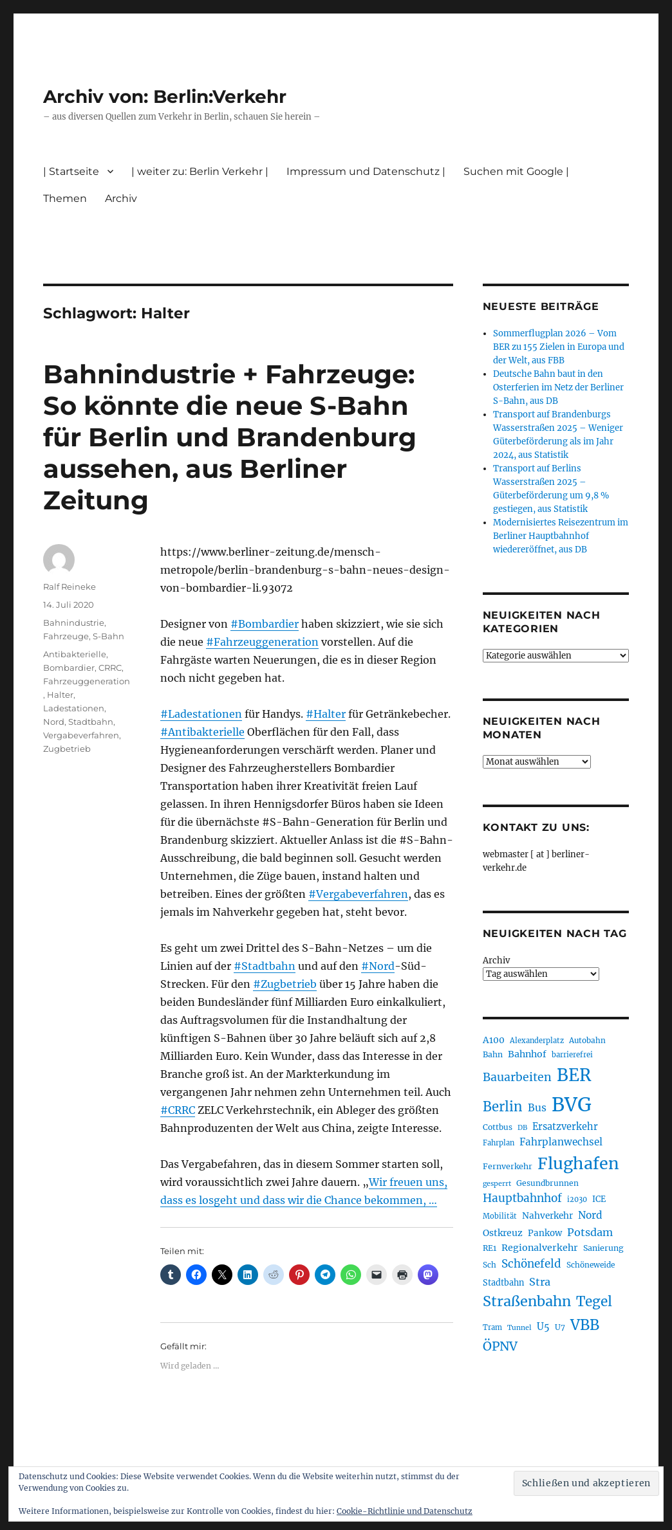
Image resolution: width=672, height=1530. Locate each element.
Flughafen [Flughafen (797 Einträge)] (578, 1163)
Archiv (121, 198)
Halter (60, 694)
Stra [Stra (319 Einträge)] (539, 1281)
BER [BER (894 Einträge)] (574, 1075)
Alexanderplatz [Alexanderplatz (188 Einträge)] (537, 1040)
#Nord (378, 966)
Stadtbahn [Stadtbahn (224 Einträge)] (503, 1283)
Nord (53, 721)
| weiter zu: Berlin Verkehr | (199, 171)
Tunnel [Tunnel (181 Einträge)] (519, 1328)
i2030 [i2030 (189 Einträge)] (577, 1199)
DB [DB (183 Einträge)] (522, 1128)
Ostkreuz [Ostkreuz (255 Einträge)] (503, 1233)
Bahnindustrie (73, 622)
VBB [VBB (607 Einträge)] (584, 1325)
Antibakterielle (74, 654)
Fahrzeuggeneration (86, 681)
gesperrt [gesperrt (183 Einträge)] (497, 1183)
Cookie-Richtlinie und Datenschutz (404, 1511)
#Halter (326, 713)
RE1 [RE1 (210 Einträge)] (489, 1248)
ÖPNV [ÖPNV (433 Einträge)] (500, 1346)
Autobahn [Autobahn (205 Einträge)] (587, 1040)
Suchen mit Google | (516, 171)
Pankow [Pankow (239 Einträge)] (545, 1233)
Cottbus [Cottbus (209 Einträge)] (497, 1127)
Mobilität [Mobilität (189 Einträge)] (500, 1216)
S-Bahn (108, 636)
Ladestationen (73, 708)
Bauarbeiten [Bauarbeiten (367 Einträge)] (517, 1077)
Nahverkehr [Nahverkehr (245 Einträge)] (547, 1215)
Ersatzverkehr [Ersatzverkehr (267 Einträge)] (565, 1127)
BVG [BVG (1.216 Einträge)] (572, 1104)
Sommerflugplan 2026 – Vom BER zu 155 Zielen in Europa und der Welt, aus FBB (558, 347)
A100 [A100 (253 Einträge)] (494, 1040)
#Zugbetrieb (285, 984)
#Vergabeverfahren (358, 894)
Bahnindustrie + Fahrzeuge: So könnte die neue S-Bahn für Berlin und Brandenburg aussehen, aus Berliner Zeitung (229, 437)
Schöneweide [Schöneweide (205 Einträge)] (590, 1265)
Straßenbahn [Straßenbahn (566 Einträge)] (527, 1301)
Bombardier (69, 667)
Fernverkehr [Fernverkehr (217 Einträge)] (507, 1166)
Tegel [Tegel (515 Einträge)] (594, 1301)
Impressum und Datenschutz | (365, 171)
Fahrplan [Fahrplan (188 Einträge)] (498, 1142)
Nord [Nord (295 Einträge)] (590, 1215)
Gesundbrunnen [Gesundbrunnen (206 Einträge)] (547, 1183)
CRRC (110, 667)
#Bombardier (264, 623)
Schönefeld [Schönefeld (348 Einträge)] (531, 1264)
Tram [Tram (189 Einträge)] (492, 1327)
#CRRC (177, 1110)
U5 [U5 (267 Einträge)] (543, 1327)
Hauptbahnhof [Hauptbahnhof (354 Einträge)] (522, 1198)
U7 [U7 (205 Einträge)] (560, 1327)
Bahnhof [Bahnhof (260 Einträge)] (527, 1054)
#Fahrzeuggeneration (262, 641)
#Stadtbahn (264, 966)
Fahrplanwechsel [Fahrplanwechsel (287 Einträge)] (560, 1142)
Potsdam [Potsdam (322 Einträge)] (590, 1232)
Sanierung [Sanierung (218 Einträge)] (603, 1248)
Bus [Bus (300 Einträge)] (537, 1108)
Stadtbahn (90, 721)
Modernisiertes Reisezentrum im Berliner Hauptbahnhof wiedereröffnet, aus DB (560, 536)
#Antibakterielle (202, 731)
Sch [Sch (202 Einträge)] (489, 1265)
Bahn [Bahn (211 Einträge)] (493, 1054)
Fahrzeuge (66, 636)
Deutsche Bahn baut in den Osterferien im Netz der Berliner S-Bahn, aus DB (558, 387)
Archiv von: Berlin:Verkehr (164, 96)
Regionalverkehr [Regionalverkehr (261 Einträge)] (539, 1247)
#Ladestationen (201, 713)
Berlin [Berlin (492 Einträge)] (503, 1106)
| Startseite (71, 171)
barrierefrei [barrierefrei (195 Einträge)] (572, 1054)
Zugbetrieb (67, 748)
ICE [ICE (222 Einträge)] (599, 1199)
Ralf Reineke (69, 586)
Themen (65, 198)
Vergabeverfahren (81, 735)
